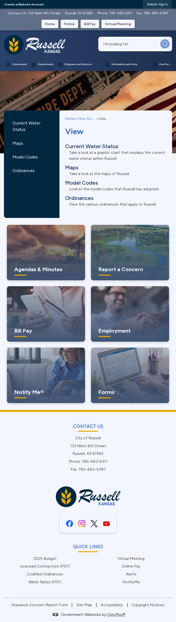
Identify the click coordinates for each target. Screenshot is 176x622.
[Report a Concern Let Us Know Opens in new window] (130, 252)
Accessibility (112, 605)
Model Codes (25, 157)
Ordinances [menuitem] (79, 198)
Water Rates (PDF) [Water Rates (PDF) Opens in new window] (45, 582)
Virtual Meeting (131, 558)
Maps (18, 143)
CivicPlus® (116, 614)
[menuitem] (16, 64)
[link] (157, 4)
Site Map (84, 605)
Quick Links (88, 547)
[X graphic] (94, 523)
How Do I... (86, 118)
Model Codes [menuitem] (81, 182)
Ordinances (23, 170)
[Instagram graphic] (82, 523)
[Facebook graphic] (69, 523)
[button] (165, 44)
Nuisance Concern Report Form (40, 605)
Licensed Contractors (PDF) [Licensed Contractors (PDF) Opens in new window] (45, 566)
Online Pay (131, 566)
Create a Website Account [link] (24, 4)
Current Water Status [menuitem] (91, 146)
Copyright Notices (148, 605)
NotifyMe (131, 582)
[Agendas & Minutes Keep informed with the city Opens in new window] (46, 252)
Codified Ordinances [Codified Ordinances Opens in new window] (45, 574)
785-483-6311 (120, 13)
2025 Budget (45, 558)
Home (70, 118)
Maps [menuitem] (71, 167)
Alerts (131, 574)
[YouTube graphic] (106, 523)
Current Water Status (27, 126)
